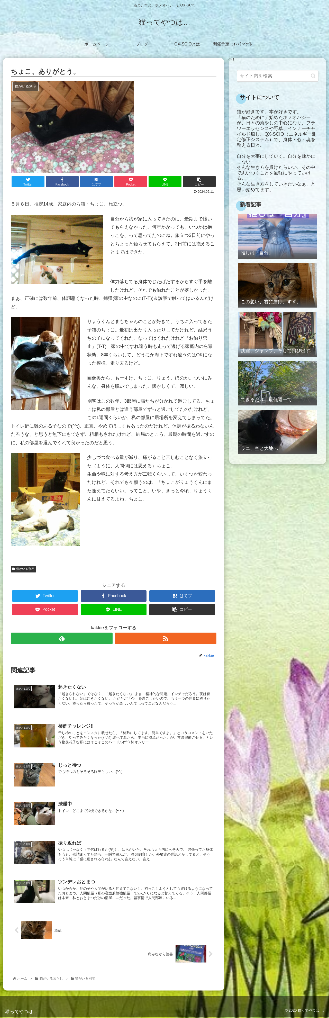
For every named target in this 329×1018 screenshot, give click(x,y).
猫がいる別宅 (23, 569)
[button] (313, 76)
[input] (277, 76)
